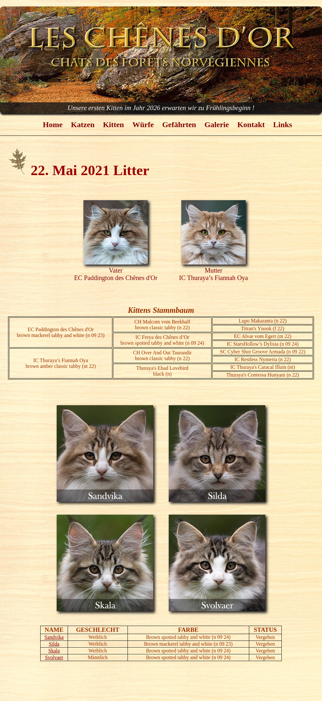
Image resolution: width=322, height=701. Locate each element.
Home (52, 124)
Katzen (82, 124)
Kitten (113, 124)
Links (282, 124)
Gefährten (179, 124)
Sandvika (54, 637)
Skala (54, 650)
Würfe (143, 124)
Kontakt (251, 124)
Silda (54, 644)
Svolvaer (54, 657)
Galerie (216, 124)
